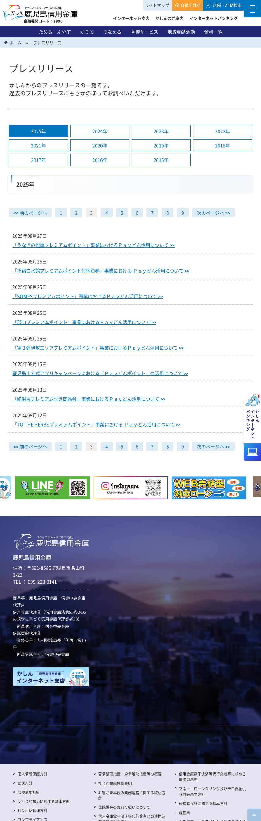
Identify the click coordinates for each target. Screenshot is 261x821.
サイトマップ (157, 5)
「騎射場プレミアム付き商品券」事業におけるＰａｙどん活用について (88, 398)
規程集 (184, 812)
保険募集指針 (29, 792)
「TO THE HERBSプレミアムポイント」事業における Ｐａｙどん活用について (96, 424)
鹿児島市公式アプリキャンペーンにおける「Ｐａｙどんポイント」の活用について (100, 373)
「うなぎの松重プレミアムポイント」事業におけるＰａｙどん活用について (93, 244)
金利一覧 (213, 31)
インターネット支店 (131, 18)
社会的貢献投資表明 (115, 783)
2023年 (161, 131)
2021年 (38, 145)
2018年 (222, 145)
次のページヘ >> (213, 212)
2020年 (99, 145)
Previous (4, 489)
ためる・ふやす (55, 31)
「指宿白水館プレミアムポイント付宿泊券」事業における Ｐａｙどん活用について (101, 270)
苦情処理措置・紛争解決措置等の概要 (130, 773)
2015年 (161, 160)
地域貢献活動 (181, 31)
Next (257, 489)
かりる (87, 31)
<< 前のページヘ (30, 212)
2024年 (99, 131)
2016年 (99, 160)
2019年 (161, 145)
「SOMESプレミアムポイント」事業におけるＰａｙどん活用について (87, 296)
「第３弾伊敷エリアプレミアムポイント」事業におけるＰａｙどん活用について (98, 347)
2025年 (38, 131)
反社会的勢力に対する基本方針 (44, 801)
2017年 (38, 160)
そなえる (112, 31)
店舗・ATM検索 (227, 5)
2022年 (222, 131)
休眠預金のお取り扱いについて (124, 807)
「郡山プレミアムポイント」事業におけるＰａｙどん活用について (84, 322)
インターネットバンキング (214, 18)
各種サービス (144, 31)
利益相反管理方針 (32, 810)
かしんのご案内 (169, 18)
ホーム (15, 42)
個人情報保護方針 (32, 773)
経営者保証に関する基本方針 (203, 803)
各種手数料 (191, 5)
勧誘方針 (25, 783)
